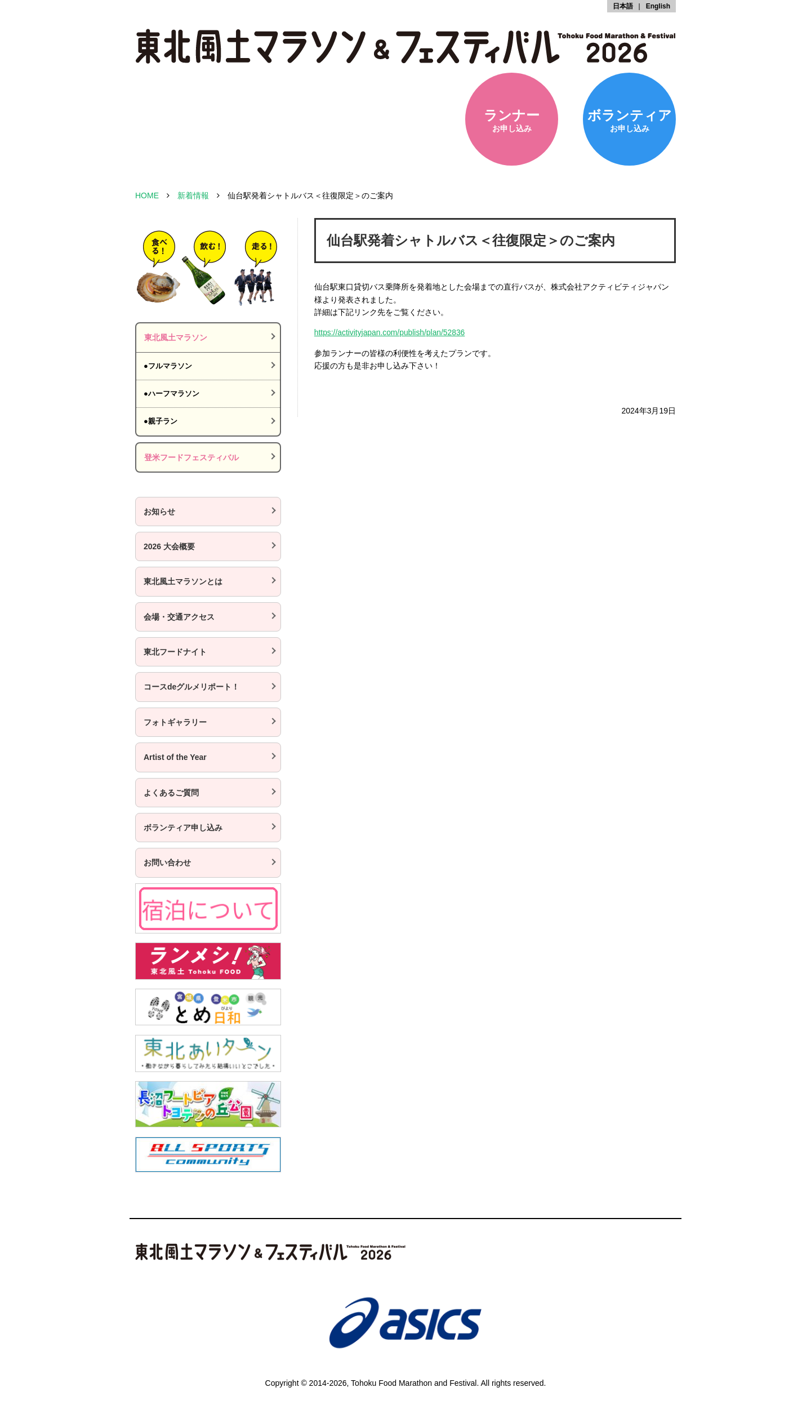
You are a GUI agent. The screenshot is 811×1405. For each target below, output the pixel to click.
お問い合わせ (167, 862)
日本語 (623, 6)
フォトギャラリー (175, 722)
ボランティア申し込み (183, 827)
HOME (147, 195)
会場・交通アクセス (179, 616)
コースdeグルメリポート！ (191, 686)
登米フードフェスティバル (191, 457)
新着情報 (193, 195)
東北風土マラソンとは (183, 581)
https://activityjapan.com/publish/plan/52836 (390, 332)
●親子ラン (160, 421)
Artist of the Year (175, 757)
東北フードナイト (175, 651)
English (658, 6)
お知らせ (159, 511)
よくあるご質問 (171, 792)
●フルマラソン (168, 366)
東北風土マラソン (175, 337)
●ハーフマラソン (171, 393)
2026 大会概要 (169, 546)
